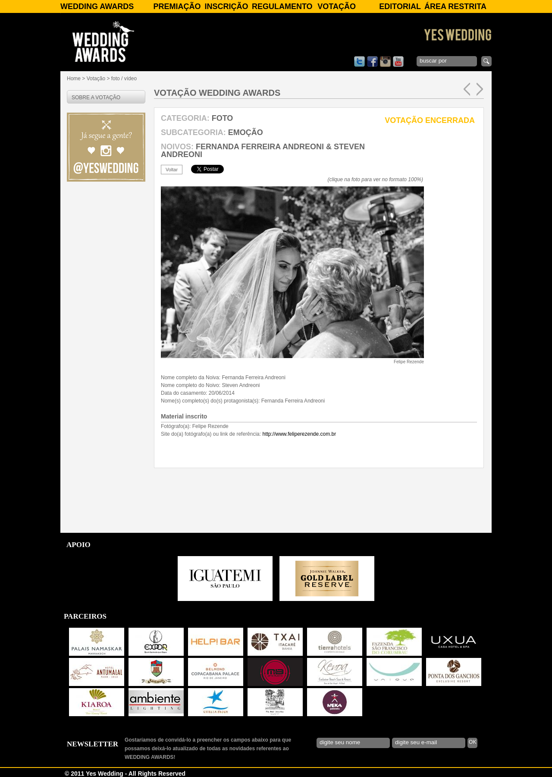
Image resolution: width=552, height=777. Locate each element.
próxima (480, 89)
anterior (467, 89)
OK (472, 742)
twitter (359, 61)
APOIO (78, 545)
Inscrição (226, 6)
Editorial (400, 6)
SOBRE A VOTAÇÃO (96, 97)
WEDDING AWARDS (97, 6)
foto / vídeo (124, 78)
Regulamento (282, 6)
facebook (372, 61)
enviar (486, 61)
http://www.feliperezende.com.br (299, 434)
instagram (385, 61)
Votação (336, 6)
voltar (172, 169)
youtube (398, 61)
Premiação (177, 6)
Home (74, 78)
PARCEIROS (85, 616)
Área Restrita (455, 6)
